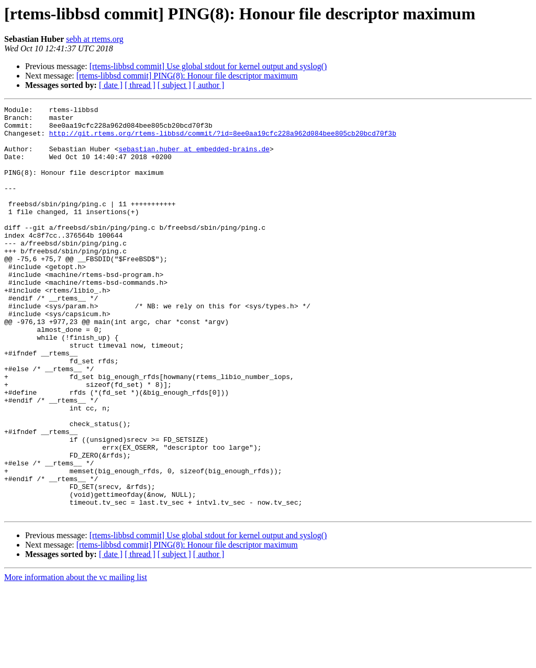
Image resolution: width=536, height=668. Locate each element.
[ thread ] (140, 85)
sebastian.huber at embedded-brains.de (194, 158)
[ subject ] (174, 85)
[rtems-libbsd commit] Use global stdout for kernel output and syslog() (208, 66)
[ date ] (110, 85)
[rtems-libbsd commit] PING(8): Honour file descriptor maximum (187, 75)
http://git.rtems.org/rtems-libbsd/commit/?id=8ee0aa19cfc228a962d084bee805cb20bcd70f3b (222, 139)
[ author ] (209, 85)
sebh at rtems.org (94, 39)
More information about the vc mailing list (75, 658)
